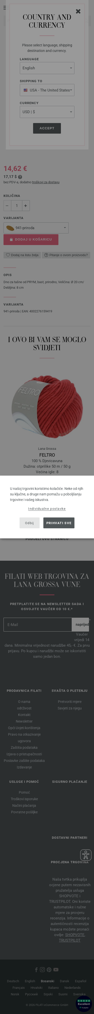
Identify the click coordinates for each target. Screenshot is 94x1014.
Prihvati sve (59, 523)
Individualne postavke (47, 509)
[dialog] (47, 507)
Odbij (29, 523)
